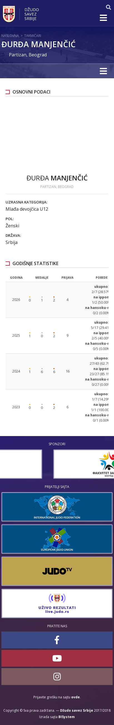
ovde (75, 697)
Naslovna (10, 35)
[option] (57, 464)
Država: (13, 235)
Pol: (10, 218)
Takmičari (32, 35)
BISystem (66, 716)
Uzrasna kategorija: (26, 202)
